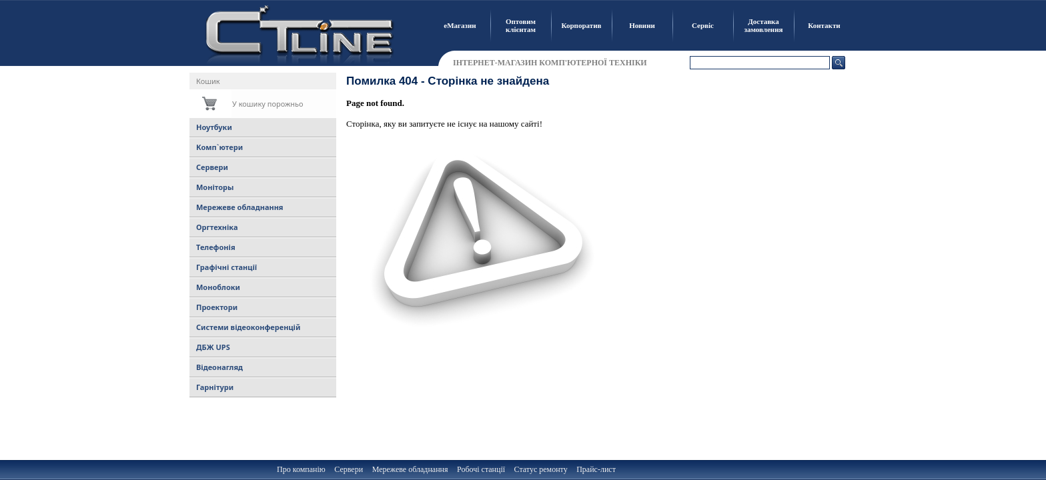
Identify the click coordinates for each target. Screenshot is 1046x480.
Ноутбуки (214, 127)
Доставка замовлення (763, 25)
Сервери (212, 167)
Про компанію (301, 469)
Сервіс (703, 25)
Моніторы (214, 187)
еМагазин (460, 25)
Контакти (824, 25)
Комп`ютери (219, 147)
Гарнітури (214, 387)
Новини (642, 25)
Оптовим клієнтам (521, 25)
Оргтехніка (216, 227)
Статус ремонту (541, 469)
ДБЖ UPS (213, 347)
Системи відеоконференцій (248, 327)
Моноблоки (218, 287)
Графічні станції (226, 267)
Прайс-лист (596, 469)
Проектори (216, 307)
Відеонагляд (219, 367)
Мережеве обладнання (240, 207)
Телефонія (215, 247)
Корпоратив (582, 25)
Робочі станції (481, 469)
